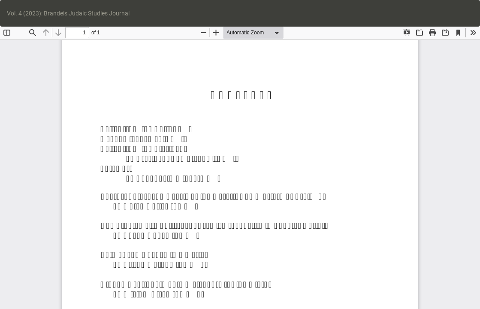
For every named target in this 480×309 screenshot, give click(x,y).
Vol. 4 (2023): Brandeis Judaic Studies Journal (68, 13)
